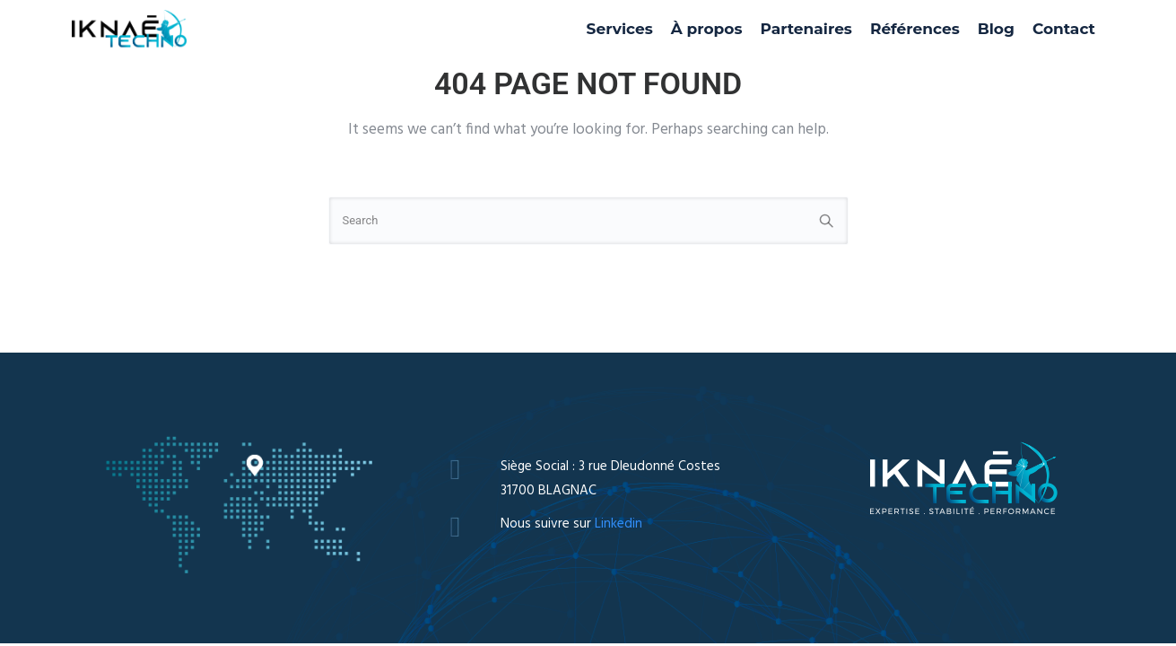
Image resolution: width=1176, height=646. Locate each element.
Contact (1063, 29)
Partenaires (806, 29)
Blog (996, 29)
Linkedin (618, 524)
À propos (707, 29)
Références (915, 29)
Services (620, 29)
